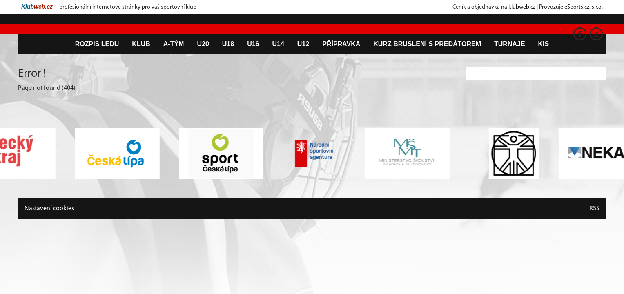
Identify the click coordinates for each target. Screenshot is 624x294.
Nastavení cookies (49, 208)
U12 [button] (303, 43)
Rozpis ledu (97, 43)
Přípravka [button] (341, 43)
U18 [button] (228, 43)
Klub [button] (141, 43)
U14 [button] (278, 43)
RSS (594, 208)
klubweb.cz (521, 7)
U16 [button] (253, 43)
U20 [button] (203, 43)
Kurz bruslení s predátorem (427, 43)
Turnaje (509, 43)
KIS (543, 43)
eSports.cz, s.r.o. (583, 7)
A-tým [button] (173, 43)
